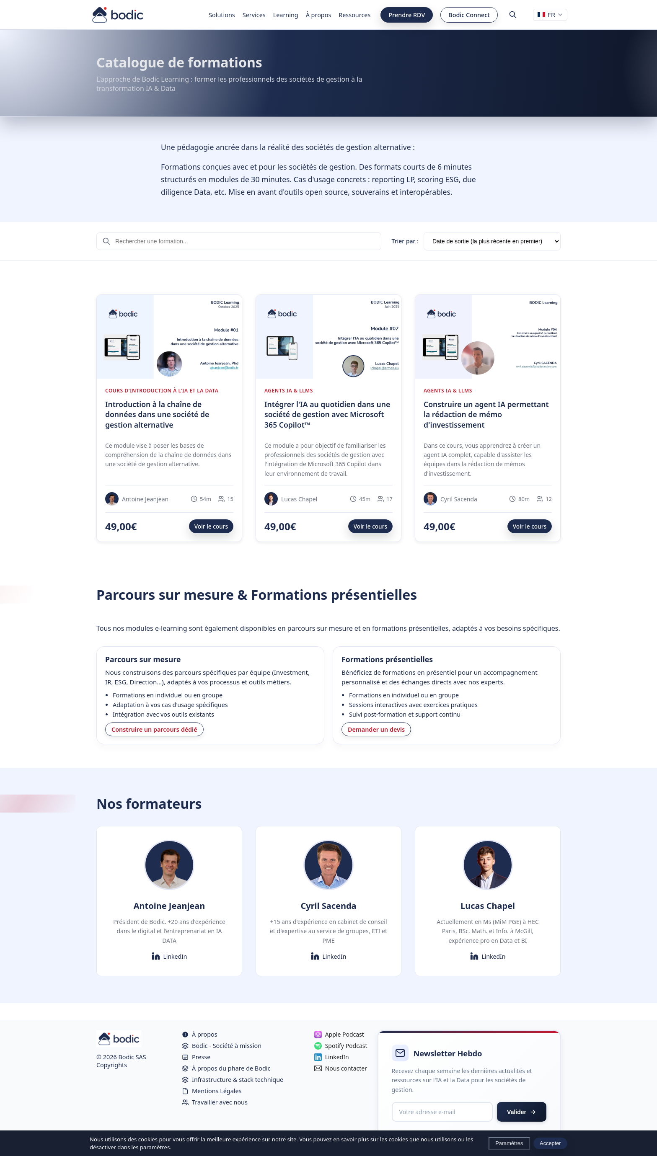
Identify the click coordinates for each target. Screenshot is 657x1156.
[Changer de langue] (550, 15)
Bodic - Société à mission (221, 1046)
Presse (196, 1057)
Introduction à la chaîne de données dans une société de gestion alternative (157, 414)
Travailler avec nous (215, 1102)
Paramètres (509, 1143)
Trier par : (405, 241)
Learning (285, 15)
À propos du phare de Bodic (226, 1068)
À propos (318, 15)
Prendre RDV (406, 15)
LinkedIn (169, 956)
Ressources (354, 15)
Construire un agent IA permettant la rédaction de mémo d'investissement (486, 414)
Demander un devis (376, 729)
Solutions (222, 15)
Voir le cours (211, 526)
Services (254, 15)
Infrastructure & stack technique (232, 1080)
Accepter (550, 1143)
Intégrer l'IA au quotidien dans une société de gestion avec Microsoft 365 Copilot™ (327, 414)
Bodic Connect (469, 15)
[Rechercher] (512, 14)
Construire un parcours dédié (154, 729)
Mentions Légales (212, 1091)
